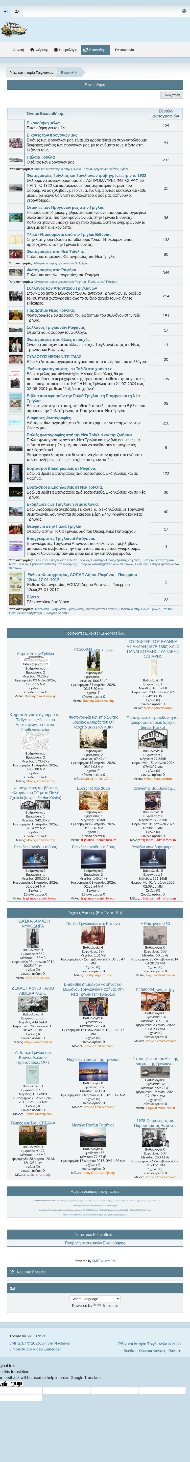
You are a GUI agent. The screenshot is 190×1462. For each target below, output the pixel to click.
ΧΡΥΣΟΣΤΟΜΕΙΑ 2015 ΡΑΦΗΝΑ (46, 1201)
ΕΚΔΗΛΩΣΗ (124, 1210)
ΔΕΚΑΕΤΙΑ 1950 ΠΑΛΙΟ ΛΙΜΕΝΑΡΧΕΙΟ (33, 990)
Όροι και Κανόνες (152, 1351)
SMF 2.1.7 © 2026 (24, 1343)
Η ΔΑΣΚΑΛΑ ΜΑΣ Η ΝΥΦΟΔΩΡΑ (33, 923)
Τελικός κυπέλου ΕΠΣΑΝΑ (32, 1123)
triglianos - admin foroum (98, 840)
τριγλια (32, 1201)
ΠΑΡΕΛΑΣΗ (103, 1210)
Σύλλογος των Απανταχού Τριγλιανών (62, 288)
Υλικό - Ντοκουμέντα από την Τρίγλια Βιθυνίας (69, 234)
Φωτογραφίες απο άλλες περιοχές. (58, 339)
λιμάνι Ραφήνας (112, 1205)
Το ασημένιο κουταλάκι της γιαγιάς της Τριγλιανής (155, 1061)
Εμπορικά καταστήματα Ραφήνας (53, 564)
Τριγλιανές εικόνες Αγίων (111, 169)
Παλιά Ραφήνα (77, 1205)
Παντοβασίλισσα (114, 1210)
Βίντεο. (33, 596)
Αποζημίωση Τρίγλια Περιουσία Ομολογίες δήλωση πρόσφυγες (60, 1210)
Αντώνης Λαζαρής (37, 1175)
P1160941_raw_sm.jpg (93, 649)
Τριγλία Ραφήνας (154, 1201)
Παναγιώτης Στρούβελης (98, 1173)
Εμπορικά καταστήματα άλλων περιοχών (105, 564)
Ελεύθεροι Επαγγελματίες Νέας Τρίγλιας (62, 560)
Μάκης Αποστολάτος (158, 708)
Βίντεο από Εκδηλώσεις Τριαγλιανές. (59, 609)
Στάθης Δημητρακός (98, 975)
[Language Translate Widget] (95, 1298)
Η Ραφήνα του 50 (155, 923)
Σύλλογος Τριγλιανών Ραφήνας (56, 327)
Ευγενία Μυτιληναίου (160, 975)
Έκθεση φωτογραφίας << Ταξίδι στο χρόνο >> (69, 368)
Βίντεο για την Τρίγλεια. (102, 609)
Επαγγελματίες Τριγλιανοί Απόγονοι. (61, 538)
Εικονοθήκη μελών (44, 122)
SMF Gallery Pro (104, 1261)
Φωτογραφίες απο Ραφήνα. (52, 269)
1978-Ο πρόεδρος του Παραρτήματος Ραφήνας (155, 1123)
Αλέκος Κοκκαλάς (38, 978)
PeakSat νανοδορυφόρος (35, 846)
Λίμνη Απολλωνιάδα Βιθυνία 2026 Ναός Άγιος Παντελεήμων (83, 1215)
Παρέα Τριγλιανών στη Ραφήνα (93, 923)
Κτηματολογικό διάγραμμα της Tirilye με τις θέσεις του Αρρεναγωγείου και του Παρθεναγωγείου (35, 722)
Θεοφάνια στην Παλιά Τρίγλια (54, 526)
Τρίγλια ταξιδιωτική (96, 1205)
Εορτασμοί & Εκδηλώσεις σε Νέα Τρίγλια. (65, 487)
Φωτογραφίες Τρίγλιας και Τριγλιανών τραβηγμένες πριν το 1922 (86, 175)
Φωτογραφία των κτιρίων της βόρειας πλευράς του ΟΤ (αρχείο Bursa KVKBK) (93, 722)
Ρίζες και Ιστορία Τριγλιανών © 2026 (149, 1343)
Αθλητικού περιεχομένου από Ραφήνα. (60, 281)
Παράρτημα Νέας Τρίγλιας (51, 310)
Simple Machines (55, 1343)
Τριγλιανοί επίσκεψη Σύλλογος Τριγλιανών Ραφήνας (106, 1201)
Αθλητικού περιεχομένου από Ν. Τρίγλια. (62, 263)
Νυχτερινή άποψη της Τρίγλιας (93, 1059)
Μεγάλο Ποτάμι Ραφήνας (93, 1125)
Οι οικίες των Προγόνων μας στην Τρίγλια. (65, 207)
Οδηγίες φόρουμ (57, 613)
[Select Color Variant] (184, 11)
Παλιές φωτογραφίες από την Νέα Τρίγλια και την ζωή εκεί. (80, 434)
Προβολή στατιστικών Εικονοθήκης (95, 1242)
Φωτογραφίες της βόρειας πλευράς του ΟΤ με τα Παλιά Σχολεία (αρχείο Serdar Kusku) (35, 792)
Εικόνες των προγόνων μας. (52, 135)
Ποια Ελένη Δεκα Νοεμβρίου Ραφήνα (135, 1201)
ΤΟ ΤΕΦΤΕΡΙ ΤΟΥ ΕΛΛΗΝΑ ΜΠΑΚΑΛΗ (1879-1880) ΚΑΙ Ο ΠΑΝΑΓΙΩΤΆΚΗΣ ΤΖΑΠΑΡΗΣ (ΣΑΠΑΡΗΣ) (152, 649)
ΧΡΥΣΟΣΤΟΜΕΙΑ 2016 (90, 1210)
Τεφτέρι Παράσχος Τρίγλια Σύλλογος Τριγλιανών (72, 1201)
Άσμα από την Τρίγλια (35, 653)
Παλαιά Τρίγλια (41, 157)
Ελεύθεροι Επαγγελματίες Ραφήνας (115, 560)
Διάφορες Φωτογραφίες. (49, 417)
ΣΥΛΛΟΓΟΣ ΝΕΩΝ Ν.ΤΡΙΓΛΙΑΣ (54, 356)
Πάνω (174, 1351)
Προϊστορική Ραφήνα (102, 281)
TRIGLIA (86, 1205)
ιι (105, 1205)
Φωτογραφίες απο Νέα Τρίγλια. (55, 251)
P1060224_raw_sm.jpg (155, 989)
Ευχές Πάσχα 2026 (93, 788)
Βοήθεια (130, 1351)
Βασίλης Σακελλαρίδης (40, 696)
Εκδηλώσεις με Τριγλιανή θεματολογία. (63, 504)
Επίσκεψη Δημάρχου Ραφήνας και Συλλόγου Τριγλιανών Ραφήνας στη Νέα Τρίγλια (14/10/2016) (93, 989)
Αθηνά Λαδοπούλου (38, 1042)
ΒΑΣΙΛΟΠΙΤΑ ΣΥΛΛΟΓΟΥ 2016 (140, 1210)
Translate (105, 1305)
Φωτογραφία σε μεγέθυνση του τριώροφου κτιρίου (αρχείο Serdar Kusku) (153, 722)
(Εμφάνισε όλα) (112, 633)
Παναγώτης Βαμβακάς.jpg (153, 788)
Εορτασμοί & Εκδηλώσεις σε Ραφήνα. (61, 468)
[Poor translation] (16, 1384)
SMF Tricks (36, 1335)
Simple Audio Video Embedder (35, 1349)
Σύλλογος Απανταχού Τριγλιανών (115, 1215)
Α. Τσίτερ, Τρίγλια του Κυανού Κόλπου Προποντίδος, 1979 (33, 1057)
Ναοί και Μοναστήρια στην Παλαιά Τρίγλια (63, 169)
